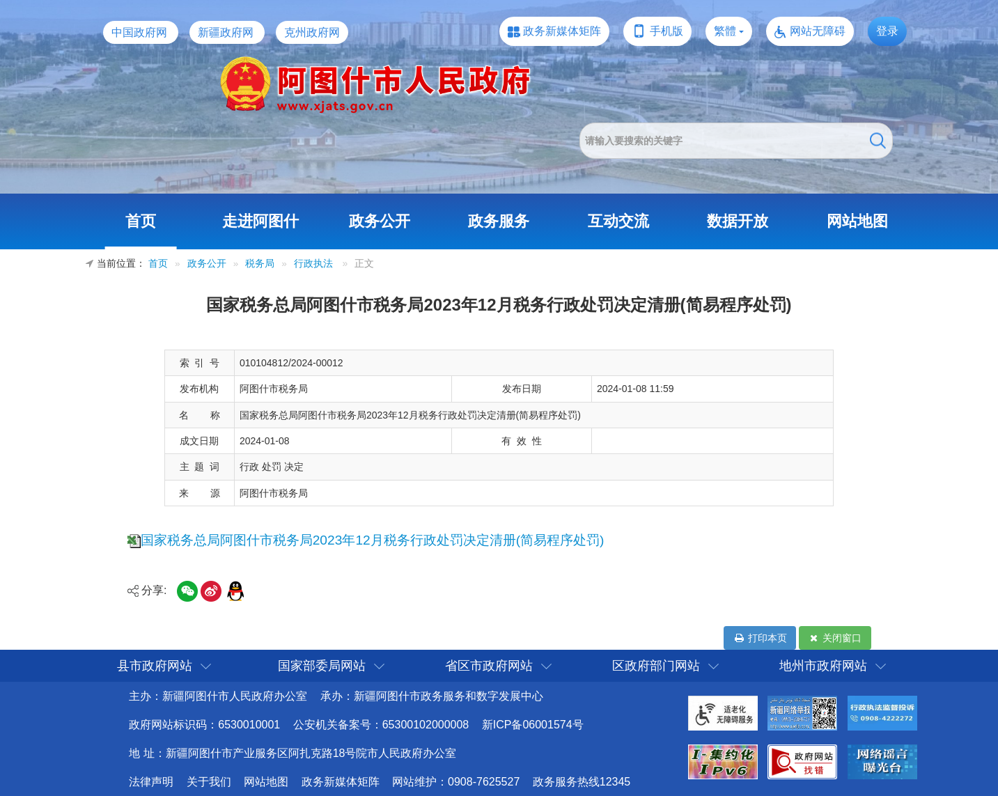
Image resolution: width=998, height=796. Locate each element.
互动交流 (618, 221)
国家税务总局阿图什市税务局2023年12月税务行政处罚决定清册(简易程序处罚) (373, 540)
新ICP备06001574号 (533, 725)
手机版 (666, 31)
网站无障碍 (817, 31)
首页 (140, 221)
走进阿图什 (260, 221)
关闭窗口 (834, 638)
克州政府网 (312, 32)
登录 (887, 31)
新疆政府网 (226, 32)
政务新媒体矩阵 (562, 31)
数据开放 (737, 221)
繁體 (725, 31)
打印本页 (759, 638)
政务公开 (379, 221)
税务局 (259, 263)
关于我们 (209, 782)
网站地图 (857, 221)
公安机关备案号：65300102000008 (381, 725)
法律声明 (151, 782)
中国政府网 (139, 32)
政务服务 (498, 221)
